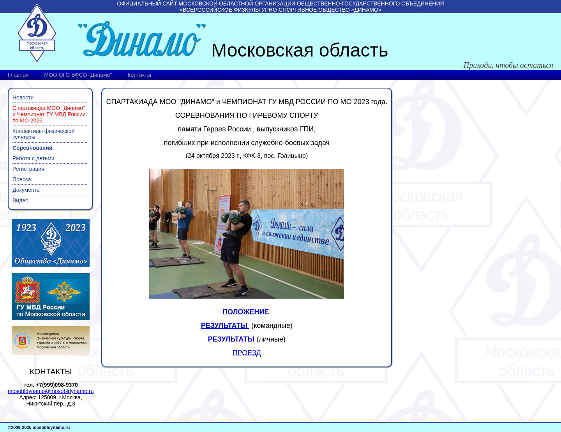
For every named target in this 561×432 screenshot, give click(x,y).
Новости (23, 97)
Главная (18, 75)
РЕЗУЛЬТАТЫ (231, 339)
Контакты (139, 75)
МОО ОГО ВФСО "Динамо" (78, 75)
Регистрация (28, 169)
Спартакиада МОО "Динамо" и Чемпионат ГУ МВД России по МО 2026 (49, 114)
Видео (20, 200)
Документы (26, 190)
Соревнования (32, 148)
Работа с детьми (33, 158)
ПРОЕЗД (247, 353)
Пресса (21, 179)
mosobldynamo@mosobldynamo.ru (51, 391)
